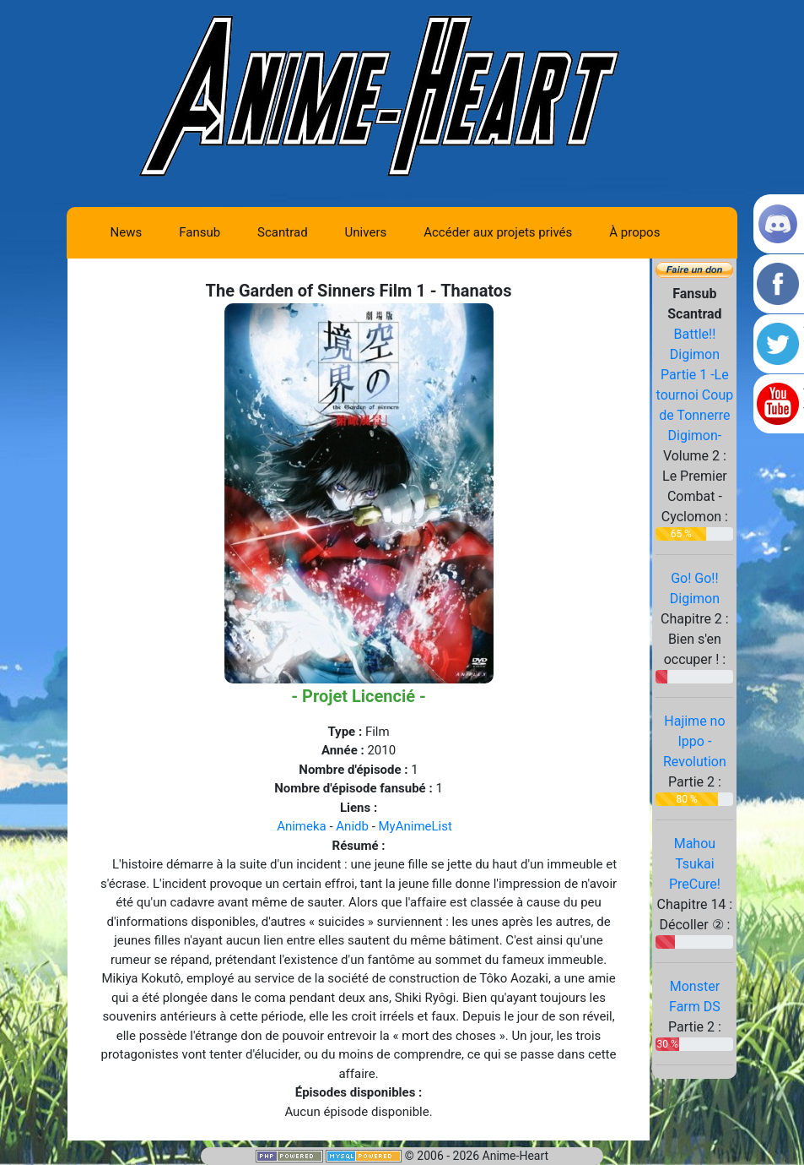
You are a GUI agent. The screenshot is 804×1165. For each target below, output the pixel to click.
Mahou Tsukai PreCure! (694, 864)
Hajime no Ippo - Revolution (694, 741)
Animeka (301, 826)
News (127, 232)
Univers (366, 232)
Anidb (352, 826)
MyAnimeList (415, 826)
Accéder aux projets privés (498, 232)
